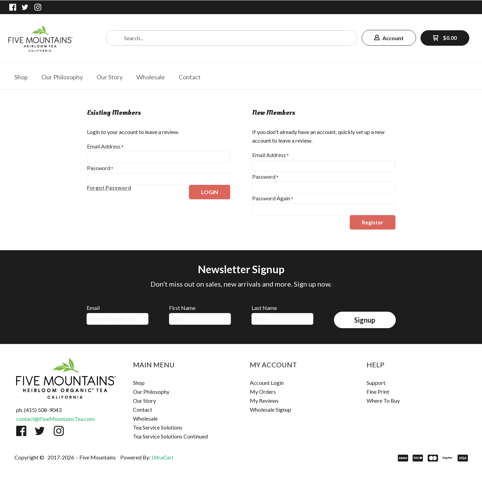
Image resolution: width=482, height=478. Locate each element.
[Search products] (231, 38)
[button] (389, 38)
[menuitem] (21, 76)
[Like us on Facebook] (12, 7)
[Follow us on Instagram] (37, 7)
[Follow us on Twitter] (25, 7)
